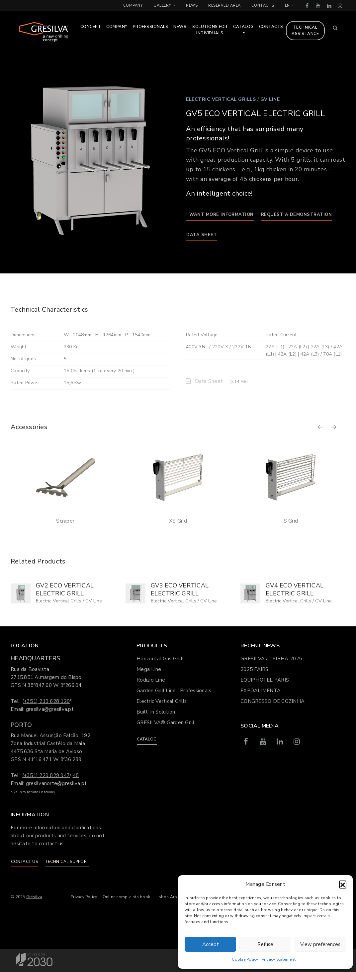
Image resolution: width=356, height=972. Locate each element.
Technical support (67, 861)
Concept (95, 26)
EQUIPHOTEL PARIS (264, 680)
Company (133, 5)
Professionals (155, 26)
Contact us (24, 861)
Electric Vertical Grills (221, 99)
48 (76, 775)
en (288, 5)
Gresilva (34, 896)
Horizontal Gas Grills (160, 658)
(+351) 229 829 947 (46, 775)
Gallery (162, 5)
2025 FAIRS (254, 669)
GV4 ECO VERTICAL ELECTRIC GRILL (294, 589)
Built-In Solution (155, 712)
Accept (210, 944)
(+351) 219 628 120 (46, 701)
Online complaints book (126, 896)
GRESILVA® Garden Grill (165, 722)
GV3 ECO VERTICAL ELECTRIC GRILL (180, 589)
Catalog (248, 26)
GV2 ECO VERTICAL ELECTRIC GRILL (65, 589)
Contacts (262, 5)
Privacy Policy (84, 896)
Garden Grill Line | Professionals (173, 690)
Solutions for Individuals (214, 30)
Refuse (265, 944)
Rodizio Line (150, 680)
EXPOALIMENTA (260, 690)
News (192, 5)
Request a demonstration (296, 215)
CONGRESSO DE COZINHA (272, 701)
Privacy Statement (279, 959)
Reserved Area (224, 5)
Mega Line (148, 669)
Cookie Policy (245, 959)
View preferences (320, 944)
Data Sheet (201, 235)
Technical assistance (309, 30)
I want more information (220, 215)
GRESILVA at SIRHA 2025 (271, 658)
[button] (342, 884)
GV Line (270, 99)
